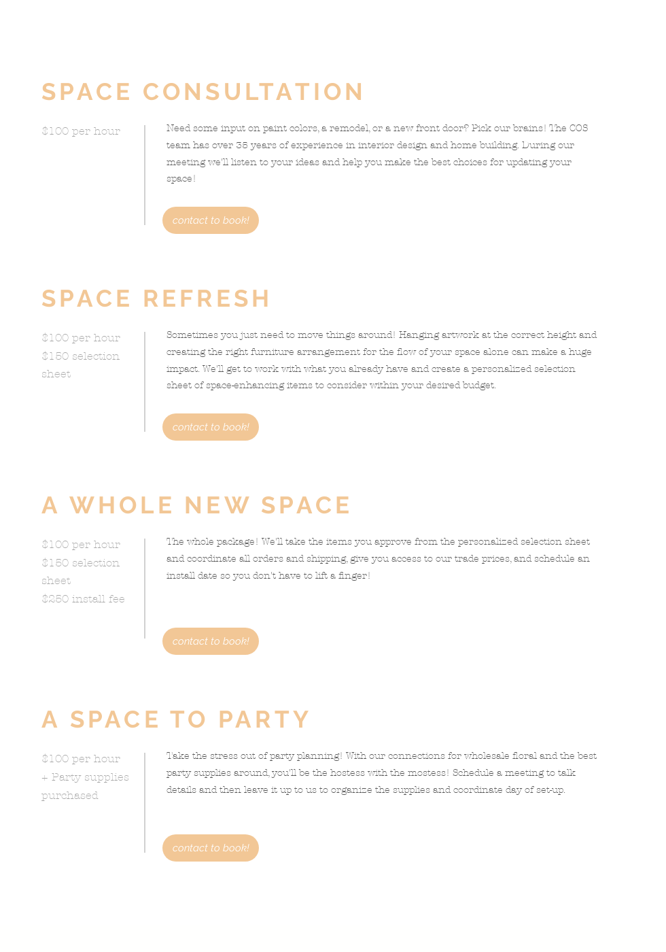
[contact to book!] (210, 220)
